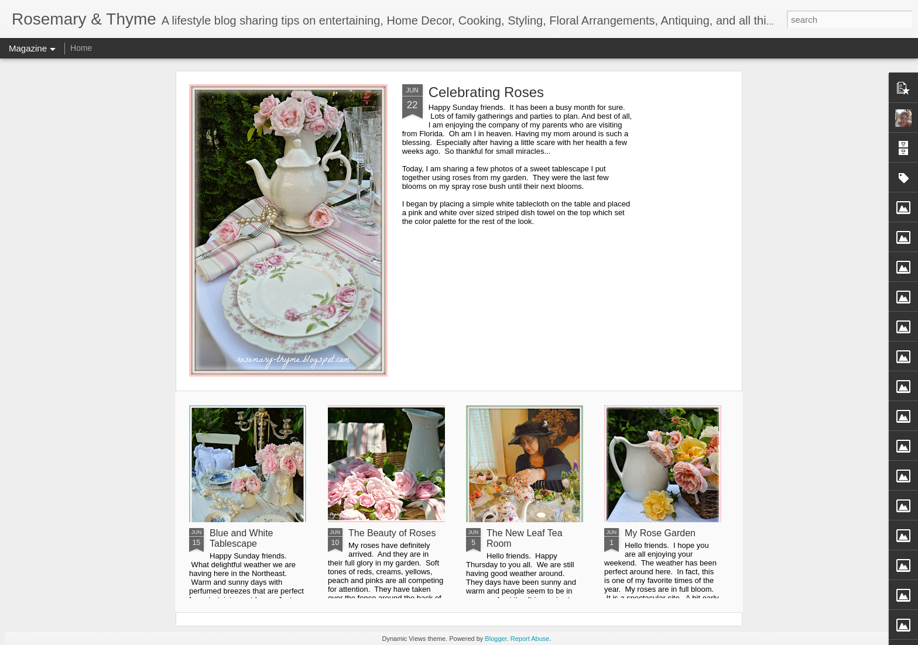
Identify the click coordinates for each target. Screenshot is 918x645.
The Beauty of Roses (392, 533)
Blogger (495, 638)
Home (81, 48)
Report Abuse (530, 638)
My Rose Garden (660, 533)
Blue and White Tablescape (241, 538)
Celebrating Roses (486, 92)
